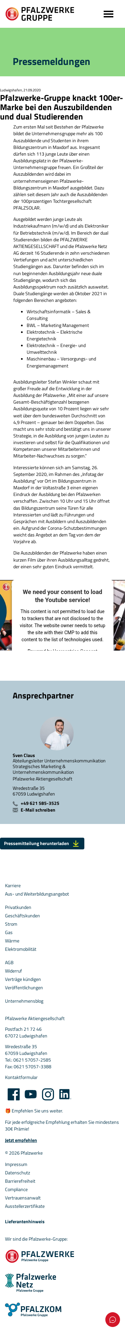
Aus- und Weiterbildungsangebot (37, 894)
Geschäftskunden (22, 915)
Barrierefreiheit (20, 1181)
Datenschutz (17, 1172)
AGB (9, 962)
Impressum (16, 1164)
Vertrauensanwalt (23, 1197)
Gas (9, 932)
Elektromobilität (20, 949)
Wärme (12, 940)
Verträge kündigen (23, 979)
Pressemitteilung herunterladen (42, 843)
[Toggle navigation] (107, 13)
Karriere (13, 885)
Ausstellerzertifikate (25, 1206)
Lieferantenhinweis (25, 1221)
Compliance (16, 1189)
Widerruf (13, 971)
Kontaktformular (21, 1077)
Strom (11, 924)
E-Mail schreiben (38, 810)
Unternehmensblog (24, 1001)
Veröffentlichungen (24, 987)
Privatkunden (18, 907)
